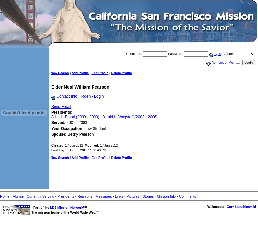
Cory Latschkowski (241, 206)
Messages (104, 196)
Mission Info (166, 196)
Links (119, 196)
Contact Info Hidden (73, 96)
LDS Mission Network (66, 207)
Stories (148, 196)
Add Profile (80, 73)
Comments (187, 196)
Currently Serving (40, 196)
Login (99, 96)
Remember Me (222, 62)
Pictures (132, 196)
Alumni (18, 196)
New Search (60, 73)
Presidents (65, 196)
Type (217, 54)
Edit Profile (99, 73)
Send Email (61, 106)
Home (4, 196)
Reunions (84, 196)
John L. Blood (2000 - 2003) (75, 117)
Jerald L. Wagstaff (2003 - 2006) (130, 117)
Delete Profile (121, 73)
